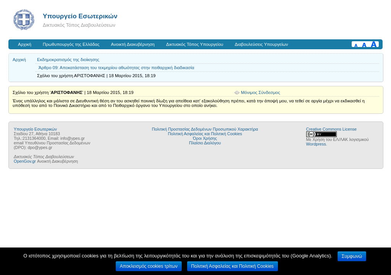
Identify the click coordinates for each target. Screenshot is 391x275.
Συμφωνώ (352, 256)
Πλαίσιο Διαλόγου (205, 143)
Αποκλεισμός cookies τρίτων (149, 266)
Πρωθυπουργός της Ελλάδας (71, 44)
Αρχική (24, 44)
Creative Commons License (331, 129)
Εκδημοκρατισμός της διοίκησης (68, 59)
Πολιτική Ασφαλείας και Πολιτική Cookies (205, 133)
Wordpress (316, 144)
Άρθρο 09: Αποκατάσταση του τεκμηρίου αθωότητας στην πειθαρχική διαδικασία (116, 67)
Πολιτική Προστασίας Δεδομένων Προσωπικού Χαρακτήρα (205, 129)
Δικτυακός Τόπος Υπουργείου (194, 44)
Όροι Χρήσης (205, 138)
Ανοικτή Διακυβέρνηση (133, 44)
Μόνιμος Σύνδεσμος (260, 92)
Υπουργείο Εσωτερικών (80, 16)
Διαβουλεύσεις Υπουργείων (261, 44)
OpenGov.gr (25, 161)
